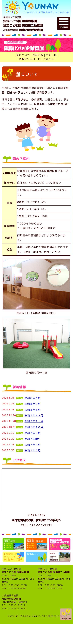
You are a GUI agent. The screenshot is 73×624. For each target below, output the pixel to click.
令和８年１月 (33, 409)
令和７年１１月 (34, 421)
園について (23, 55)
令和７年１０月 (34, 427)
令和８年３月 (33, 398)
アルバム (48, 59)
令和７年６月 (33, 450)
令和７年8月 (32, 439)
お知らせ (51, 55)
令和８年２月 (33, 404)
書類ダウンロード (30, 59)
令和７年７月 (33, 444)
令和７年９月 (33, 433)
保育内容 (37, 55)
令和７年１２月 (34, 415)
